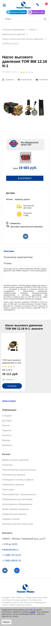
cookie (32, 612)
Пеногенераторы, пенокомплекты (19, 494)
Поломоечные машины (13, 475)
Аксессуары (8, 489)
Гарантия (6, 430)
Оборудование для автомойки (17, 499)
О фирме (6, 416)
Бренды (6, 440)
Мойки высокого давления (15, 460)
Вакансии (7, 445)
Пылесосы (7, 465)
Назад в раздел (9, 401)
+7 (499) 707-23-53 (11, 555)
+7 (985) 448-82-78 (11, 560)
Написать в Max (38, 12)
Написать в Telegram (18, 12)
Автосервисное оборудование (17, 504)
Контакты (7, 435)
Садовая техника (10, 519)
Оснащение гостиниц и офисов (18, 479)
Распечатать (27, 79)
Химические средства (13, 484)
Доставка (7, 420)
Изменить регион (22, 199)
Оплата (6, 425)
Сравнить (9, 79)
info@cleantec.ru (10, 549)
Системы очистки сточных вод (17, 524)
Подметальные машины (14, 514)
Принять (6, 622)
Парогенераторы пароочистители (19, 470)
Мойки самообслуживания (15, 509)
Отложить (43, 79)
